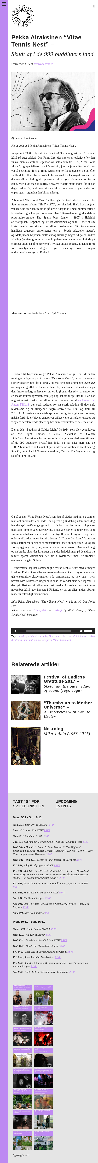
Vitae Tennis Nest (62, 640)
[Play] (15, 631)
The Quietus (41, 610)
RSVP (51, 824)
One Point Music (77, 636)
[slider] (48, 631)
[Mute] (81, 631)
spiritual (28, 640)
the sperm (47, 640)
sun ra (37, 640)
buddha (22, 636)
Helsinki (42, 636)
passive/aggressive (43, 64)
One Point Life (57, 636)
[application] (53, 631)
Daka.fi (57, 610)
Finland (32, 636)
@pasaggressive (21, 1155)
